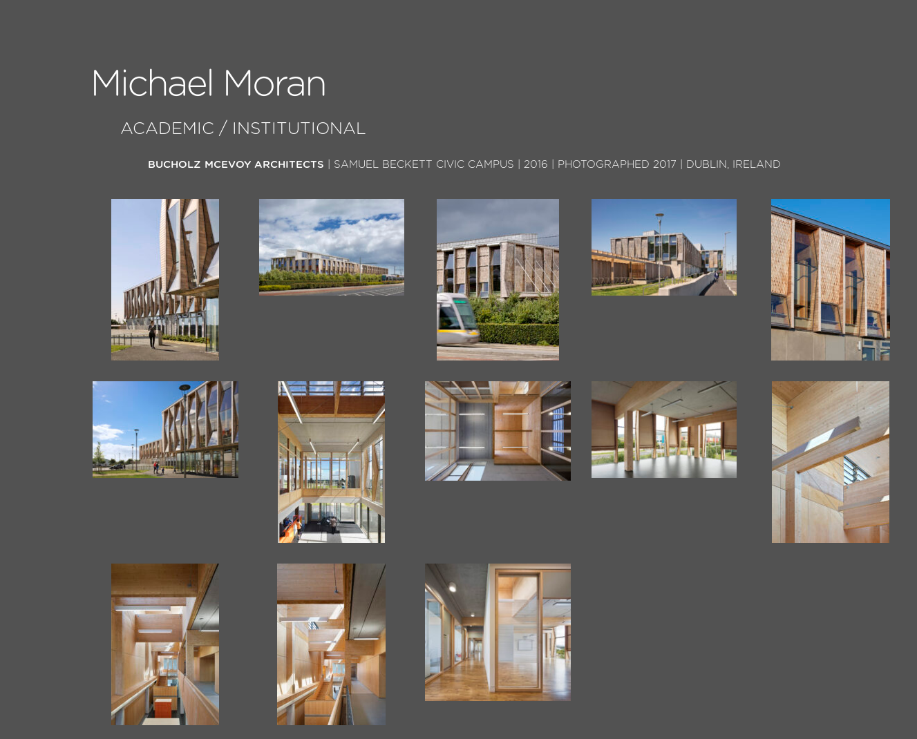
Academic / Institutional (243, 129)
